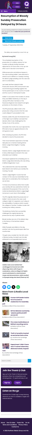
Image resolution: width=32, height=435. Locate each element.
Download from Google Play (9, 408)
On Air (27, 422)
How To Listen (11, 422)
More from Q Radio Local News (14, 41)
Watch (16, 7)
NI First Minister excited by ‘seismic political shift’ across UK (20, 313)
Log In (18, 383)
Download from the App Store (9, 403)
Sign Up (7, 383)
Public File (20, 422)
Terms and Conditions (10, 425)
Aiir (27, 430)
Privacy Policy (23, 425)
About (3, 422)
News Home (8, 38)
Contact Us (15, 427)
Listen (16, 3)
